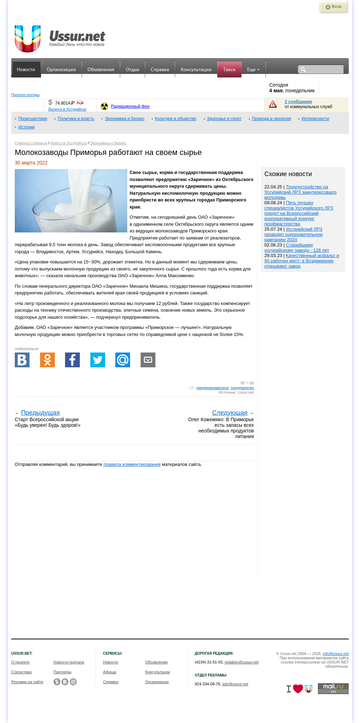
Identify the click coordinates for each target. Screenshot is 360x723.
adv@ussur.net (235, 684)
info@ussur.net (336, 654)
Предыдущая (40, 412)
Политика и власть (76, 118)
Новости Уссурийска (69, 143)
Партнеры (62, 672)
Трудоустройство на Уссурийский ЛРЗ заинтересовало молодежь (300, 192)
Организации (61, 70)
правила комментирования (132, 464)
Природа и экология (271, 118)
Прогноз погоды (25, 95)
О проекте (20, 662)
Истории (26, 127)
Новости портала (68, 662)
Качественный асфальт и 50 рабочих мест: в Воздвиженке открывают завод (301, 261)
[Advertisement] (303, 424)
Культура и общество (176, 118)
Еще (253, 70)
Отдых (132, 70)
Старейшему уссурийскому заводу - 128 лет (296, 247)
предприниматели (213, 388)
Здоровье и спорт (224, 118)
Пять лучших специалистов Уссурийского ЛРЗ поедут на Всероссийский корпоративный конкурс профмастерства (298, 213)
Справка (160, 70)
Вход (336, 7)
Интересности (315, 118)
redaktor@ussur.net (241, 662)
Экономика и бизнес (124, 118)
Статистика (21, 672)
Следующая (230, 412)
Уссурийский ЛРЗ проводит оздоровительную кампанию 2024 (293, 234)
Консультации (196, 70)
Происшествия (32, 118)
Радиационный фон (130, 106)
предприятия (242, 388)
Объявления (101, 70)
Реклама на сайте (27, 682)
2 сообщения (298, 101)
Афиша (109, 672)
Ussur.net (246, 392)
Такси (229, 70)
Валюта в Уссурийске (67, 109)
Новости (26, 70)
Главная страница (31, 143)
